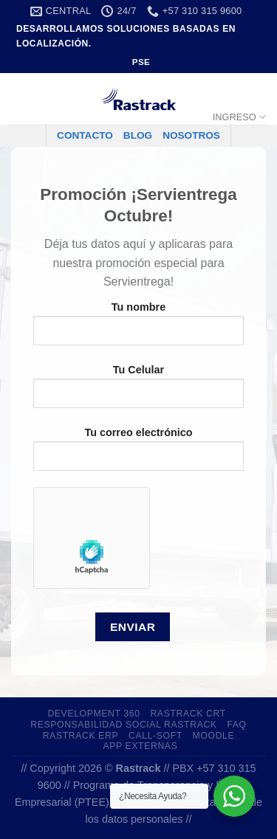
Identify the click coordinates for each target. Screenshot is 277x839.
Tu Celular (138, 392)
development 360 (93, 713)
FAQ (236, 724)
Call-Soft (155, 736)
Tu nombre (138, 329)
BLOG (137, 135)
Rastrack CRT (187, 713)
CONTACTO (85, 135)
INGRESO (239, 117)
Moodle (214, 736)
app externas (140, 746)
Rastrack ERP (81, 736)
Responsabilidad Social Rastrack (123, 724)
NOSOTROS (191, 135)
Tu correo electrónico (138, 455)
